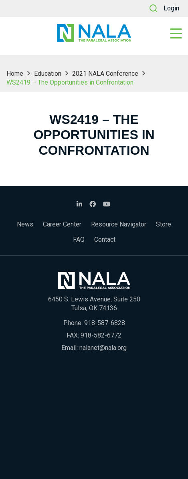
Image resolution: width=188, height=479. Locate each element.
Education (47, 73)
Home (14, 73)
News (25, 224)
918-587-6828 (104, 323)
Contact (104, 239)
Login (171, 8)
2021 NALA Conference (105, 73)
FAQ (79, 239)
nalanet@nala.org (103, 348)
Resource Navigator (118, 224)
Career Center (62, 224)
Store (163, 224)
